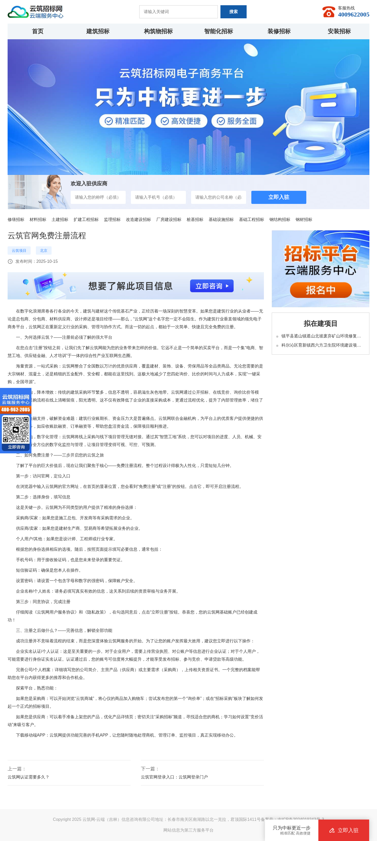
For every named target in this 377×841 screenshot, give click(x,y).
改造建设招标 (138, 219)
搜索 (233, 11)
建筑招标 (97, 31)
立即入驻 (278, 197)
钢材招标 (304, 219)
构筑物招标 (158, 31)
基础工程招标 (251, 219)
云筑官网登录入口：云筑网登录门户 (174, 777)
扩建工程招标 (86, 219)
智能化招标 (218, 31)
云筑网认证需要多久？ (28, 777)
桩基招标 (195, 219)
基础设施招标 (221, 219)
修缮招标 (16, 219)
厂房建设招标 (168, 219)
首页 (37, 31)
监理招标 (112, 219)
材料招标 (38, 219)
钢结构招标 (279, 219)
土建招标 (60, 219)
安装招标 (339, 31)
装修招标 (279, 31)
